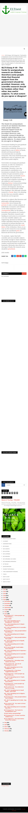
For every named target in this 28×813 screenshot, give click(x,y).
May (5, 723)
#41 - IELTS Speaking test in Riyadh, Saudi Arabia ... (14, 641)
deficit (18, 150)
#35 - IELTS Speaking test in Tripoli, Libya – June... (14, 678)
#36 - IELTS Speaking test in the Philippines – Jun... (13, 668)
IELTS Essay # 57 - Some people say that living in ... (14, 616)
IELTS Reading (6, 556)
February (7, 729)
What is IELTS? (6, 579)
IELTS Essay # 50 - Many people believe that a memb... (15, 698)
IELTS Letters (6, 551)
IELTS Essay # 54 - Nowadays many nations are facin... (14, 661)
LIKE (24, 485)
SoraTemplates (11, 809)
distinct (10, 183)
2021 (4, 590)
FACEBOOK (8, 485)
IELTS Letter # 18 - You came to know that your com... (14, 704)
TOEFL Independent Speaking (10, 572)
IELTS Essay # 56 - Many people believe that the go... (15, 632)
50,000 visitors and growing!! (12, 714)
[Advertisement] (14, 31)
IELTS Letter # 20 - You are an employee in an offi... (12, 665)
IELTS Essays (8, 55)
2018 (4, 596)
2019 (4, 594)
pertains (4, 205)
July (5, 612)
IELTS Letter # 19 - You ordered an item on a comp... (14, 688)
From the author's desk (9, 539)
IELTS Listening (6, 554)
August (6, 610)
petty (18, 231)
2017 (4, 598)
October (6, 606)
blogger (24, 274)
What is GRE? (6, 577)
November (7, 604)
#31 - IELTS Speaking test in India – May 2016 (15, 701)
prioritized (11, 249)
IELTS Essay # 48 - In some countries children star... (14, 716)
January (6, 731)
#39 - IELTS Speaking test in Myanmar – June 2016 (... (15, 651)
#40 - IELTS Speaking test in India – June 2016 (14, 645)
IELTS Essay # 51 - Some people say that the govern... (14, 684)
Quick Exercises (7, 567)
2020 (4, 592)
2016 (4, 600)
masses (22, 176)
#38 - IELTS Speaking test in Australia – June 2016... (15, 655)
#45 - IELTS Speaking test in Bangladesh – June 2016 (12, 622)
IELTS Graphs (6, 549)
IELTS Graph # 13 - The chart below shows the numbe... (14, 719)
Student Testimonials (8, 569)
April (5, 725)
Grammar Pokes (7, 544)
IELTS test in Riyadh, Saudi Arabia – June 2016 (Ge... (14, 648)
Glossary (5, 541)
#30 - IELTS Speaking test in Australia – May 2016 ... (15, 708)
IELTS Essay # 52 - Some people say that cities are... (14, 675)
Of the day (5, 564)
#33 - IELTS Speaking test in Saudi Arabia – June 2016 (14, 691)
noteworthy (5, 203)
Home (3, 55)
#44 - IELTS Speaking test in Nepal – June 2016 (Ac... (14, 625)
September (7, 608)
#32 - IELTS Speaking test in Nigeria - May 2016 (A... (14, 694)
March (6, 727)
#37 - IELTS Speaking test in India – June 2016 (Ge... (14, 658)
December (7, 602)
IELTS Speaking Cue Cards (9, 559)
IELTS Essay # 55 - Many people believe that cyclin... (15, 638)
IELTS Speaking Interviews (9, 561)
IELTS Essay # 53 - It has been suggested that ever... (12, 671)
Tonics (4, 574)
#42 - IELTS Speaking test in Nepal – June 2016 (14, 635)
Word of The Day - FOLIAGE (10, 500)
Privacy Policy (5, 786)
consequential (5, 211)
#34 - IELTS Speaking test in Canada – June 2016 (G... (15, 681)
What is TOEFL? (6, 582)
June (5, 614)
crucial (11, 193)
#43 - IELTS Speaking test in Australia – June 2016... (15, 628)
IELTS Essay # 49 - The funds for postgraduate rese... (13, 711)
